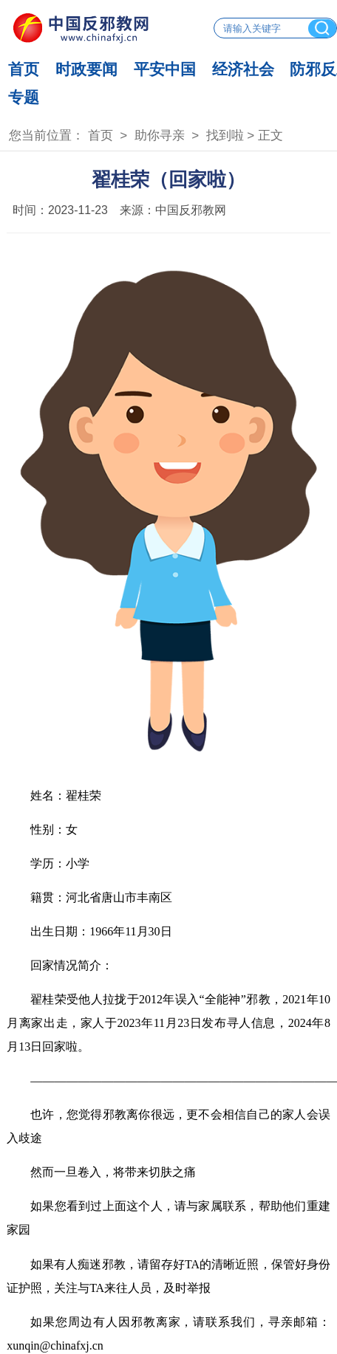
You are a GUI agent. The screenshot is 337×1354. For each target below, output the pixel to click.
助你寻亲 (160, 135)
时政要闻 (86, 69)
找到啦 (225, 135)
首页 (23, 69)
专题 (23, 97)
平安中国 (165, 69)
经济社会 (243, 69)
